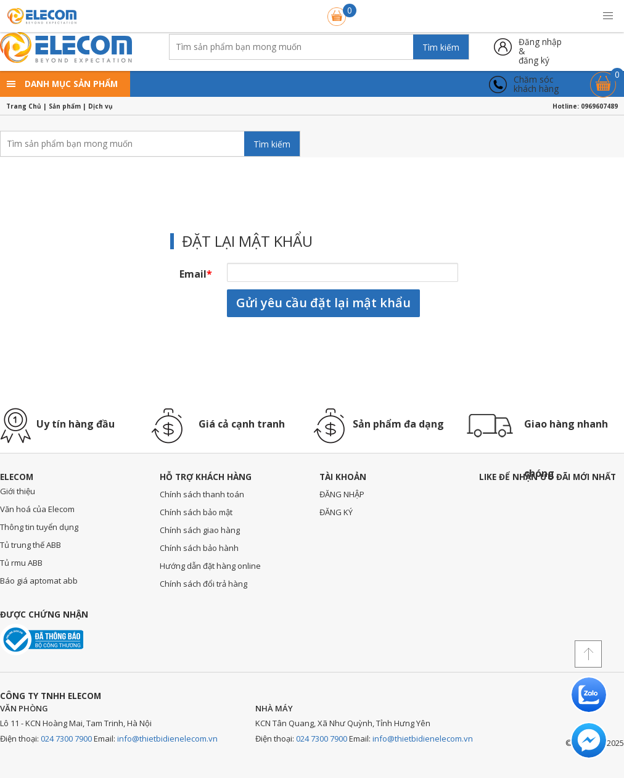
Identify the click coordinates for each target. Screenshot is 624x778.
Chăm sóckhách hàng (536, 84)
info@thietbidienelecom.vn (167, 738)
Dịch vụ (100, 106)
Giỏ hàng (603, 79)
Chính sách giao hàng (200, 530)
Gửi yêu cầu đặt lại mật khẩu (323, 302)
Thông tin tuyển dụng (39, 526)
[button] (608, 16)
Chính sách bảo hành (199, 547)
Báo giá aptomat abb (39, 580)
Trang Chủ (23, 106)
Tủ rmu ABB (21, 562)
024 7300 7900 (66, 738)
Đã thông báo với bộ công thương (41, 639)
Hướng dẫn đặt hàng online (210, 565)
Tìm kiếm (440, 47)
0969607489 (599, 106)
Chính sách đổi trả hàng (203, 583)
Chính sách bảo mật (196, 512)
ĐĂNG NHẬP (341, 494)
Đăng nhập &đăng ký (540, 46)
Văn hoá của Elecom (37, 509)
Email (195, 274)
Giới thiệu (17, 491)
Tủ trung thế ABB (30, 544)
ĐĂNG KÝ (336, 512)
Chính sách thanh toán (202, 494)
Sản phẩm (65, 106)
